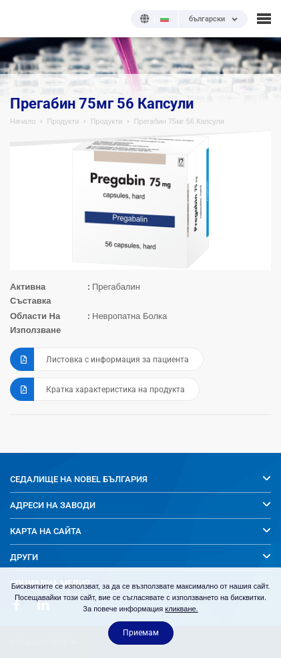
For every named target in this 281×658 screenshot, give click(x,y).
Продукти (63, 121)
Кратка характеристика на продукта (97, 389)
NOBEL (19, 18)
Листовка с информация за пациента (99, 359)
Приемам (141, 632)
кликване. (181, 609)
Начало (22, 121)
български (207, 19)
